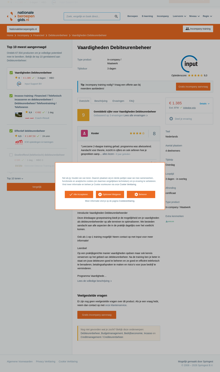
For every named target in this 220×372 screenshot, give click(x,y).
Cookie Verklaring (128, 184)
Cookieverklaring (126, 201)
